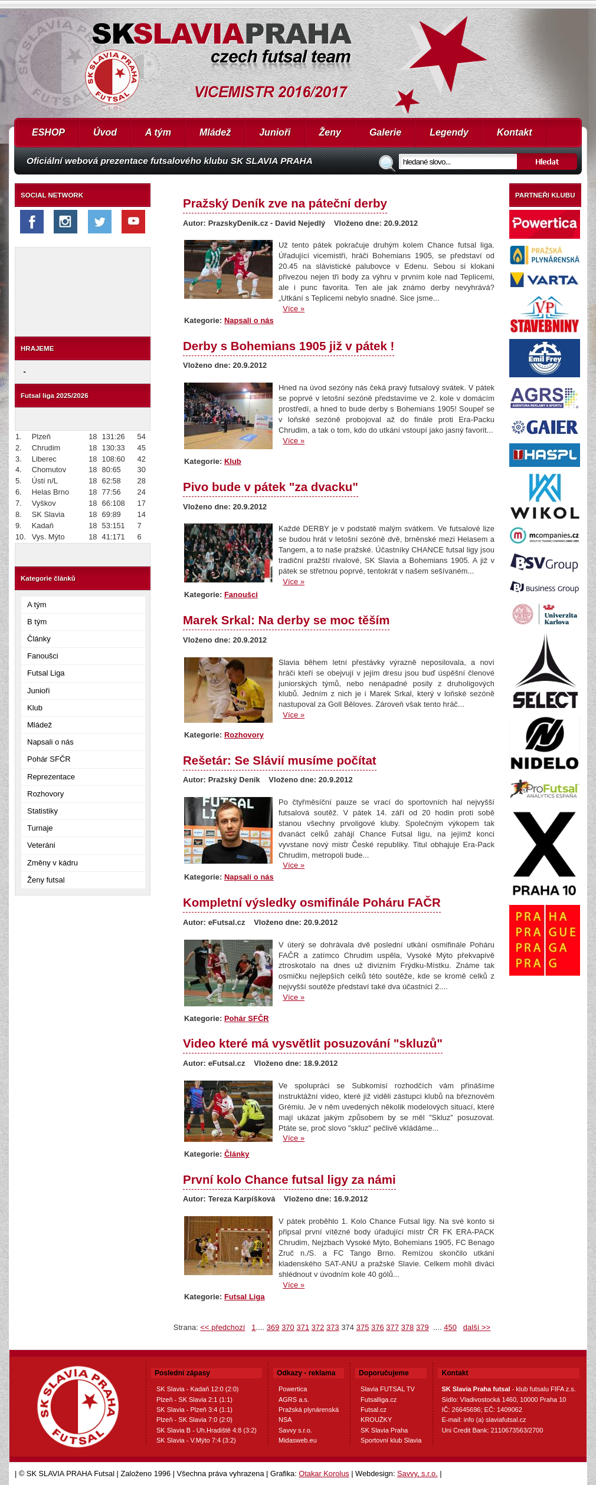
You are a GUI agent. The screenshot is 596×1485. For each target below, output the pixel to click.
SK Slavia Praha (384, 1430)
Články (39, 638)
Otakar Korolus (324, 1473)
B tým (37, 621)
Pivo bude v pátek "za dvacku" (270, 486)
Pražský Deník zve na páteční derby (285, 203)
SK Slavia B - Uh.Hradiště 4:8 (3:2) (206, 1430)
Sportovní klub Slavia (391, 1440)
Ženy (330, 132)
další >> (476, 1327)
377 (392, 1327)
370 (287, 1327)
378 (407, 1327)
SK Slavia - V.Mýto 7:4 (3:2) (196, 1440)
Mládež (215, 132)
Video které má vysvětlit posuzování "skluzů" (313, 1043)
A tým (158, 132)
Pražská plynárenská (309, 1409)
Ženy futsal (46, 879)
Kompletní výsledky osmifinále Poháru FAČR (312, 902)
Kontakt (514, 132)
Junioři (274, 132)
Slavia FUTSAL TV (388, 1388)
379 (422, 1327)
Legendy (449, 132)
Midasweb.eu (298, 1440)
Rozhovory (45, 793)
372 (318, 1327)
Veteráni (41, 845)
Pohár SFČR (49, 759)
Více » (293, 308)
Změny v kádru (52, 862)
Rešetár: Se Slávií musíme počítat (279, 760)
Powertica (293, 1388)
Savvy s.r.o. (295, 1430)
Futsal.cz (374, 1409)
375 (362, 1327)
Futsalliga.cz (379, 1399)
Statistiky (42, 810)
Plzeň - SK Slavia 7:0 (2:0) (194, 1419)
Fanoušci (42, 655)
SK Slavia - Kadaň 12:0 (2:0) (197, 1388)
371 (302, 1327)
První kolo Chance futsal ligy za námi (289, 1179)
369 (273, 1327)
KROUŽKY (376, 1419)
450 (450, 1327)
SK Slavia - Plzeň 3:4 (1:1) (194, 1409)
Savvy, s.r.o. (417, 1473)
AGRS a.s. (294, 1399)
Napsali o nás (50, 741)
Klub (34, 707)
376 (377, 1327)
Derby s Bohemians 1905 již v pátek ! (288, 346)
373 (332, 1327)
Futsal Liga (46, 673)
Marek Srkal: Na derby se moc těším (286, 620)
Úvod (105, 132)
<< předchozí (222, 1327)
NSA (285, 1419)
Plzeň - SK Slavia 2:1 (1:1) (194, 1399)
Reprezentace (51, 776)
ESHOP (48, 132)
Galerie (385, 132)
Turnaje (40, 828)
